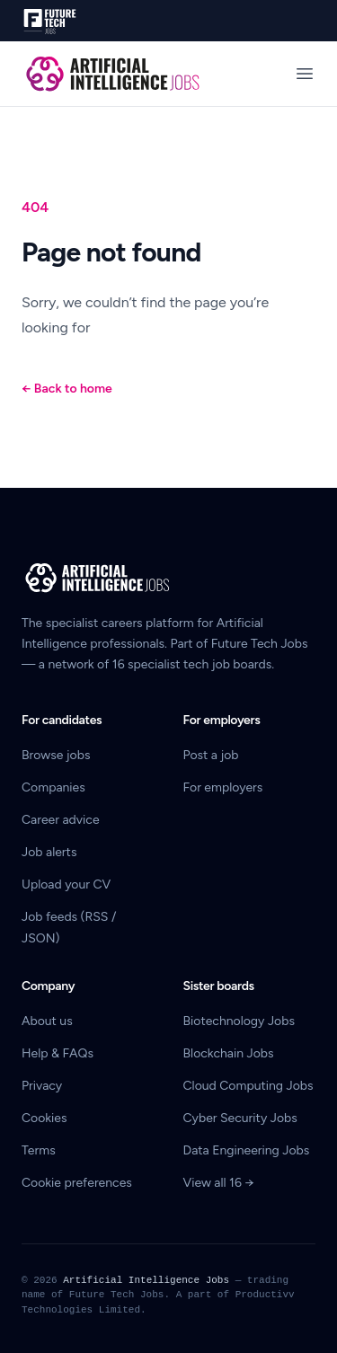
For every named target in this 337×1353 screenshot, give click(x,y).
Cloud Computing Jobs (248, 1085)
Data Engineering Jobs (246, 1150)
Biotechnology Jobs (239, 1021)
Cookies (44, 1118)
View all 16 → (218, 1182)
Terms (39, 1150)
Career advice (61, 819)
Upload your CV (66, 884)
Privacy (42, 1085)
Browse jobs (56, 755)
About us (47, 1021)
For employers (223, 787)
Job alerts (49, 852)
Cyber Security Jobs (240, 1118)
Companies (53, 787)
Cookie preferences (77, 1182)
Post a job (211, 755)
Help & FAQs (57, 1053)
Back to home (67, 388)
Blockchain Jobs (228, 1053)
